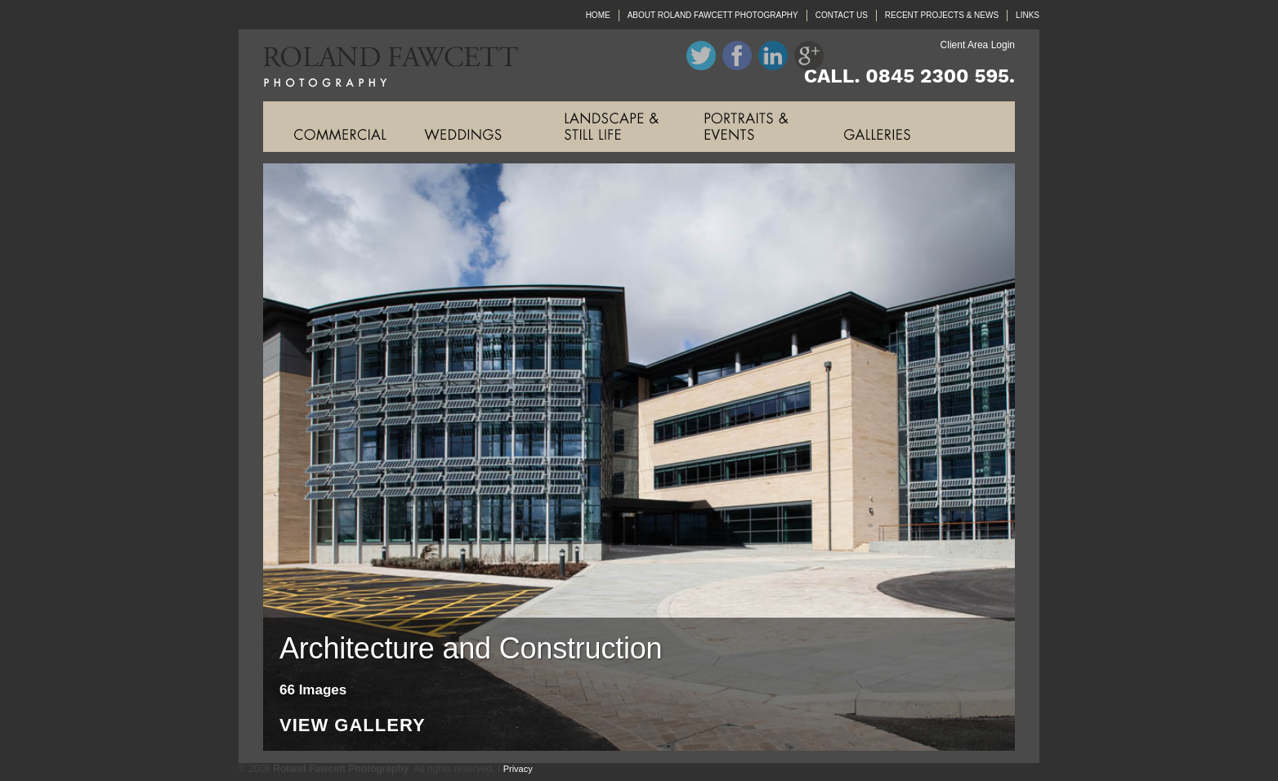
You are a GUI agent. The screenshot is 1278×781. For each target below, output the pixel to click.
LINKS (1027, 15)
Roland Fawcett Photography (378, 65)
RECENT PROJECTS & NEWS (942, 15)
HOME (598, 15)
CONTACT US (842, 15)
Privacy (518, 769)
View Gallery (352, 725)
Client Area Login (978, 45)
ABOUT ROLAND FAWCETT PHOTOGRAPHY (713, 15)
